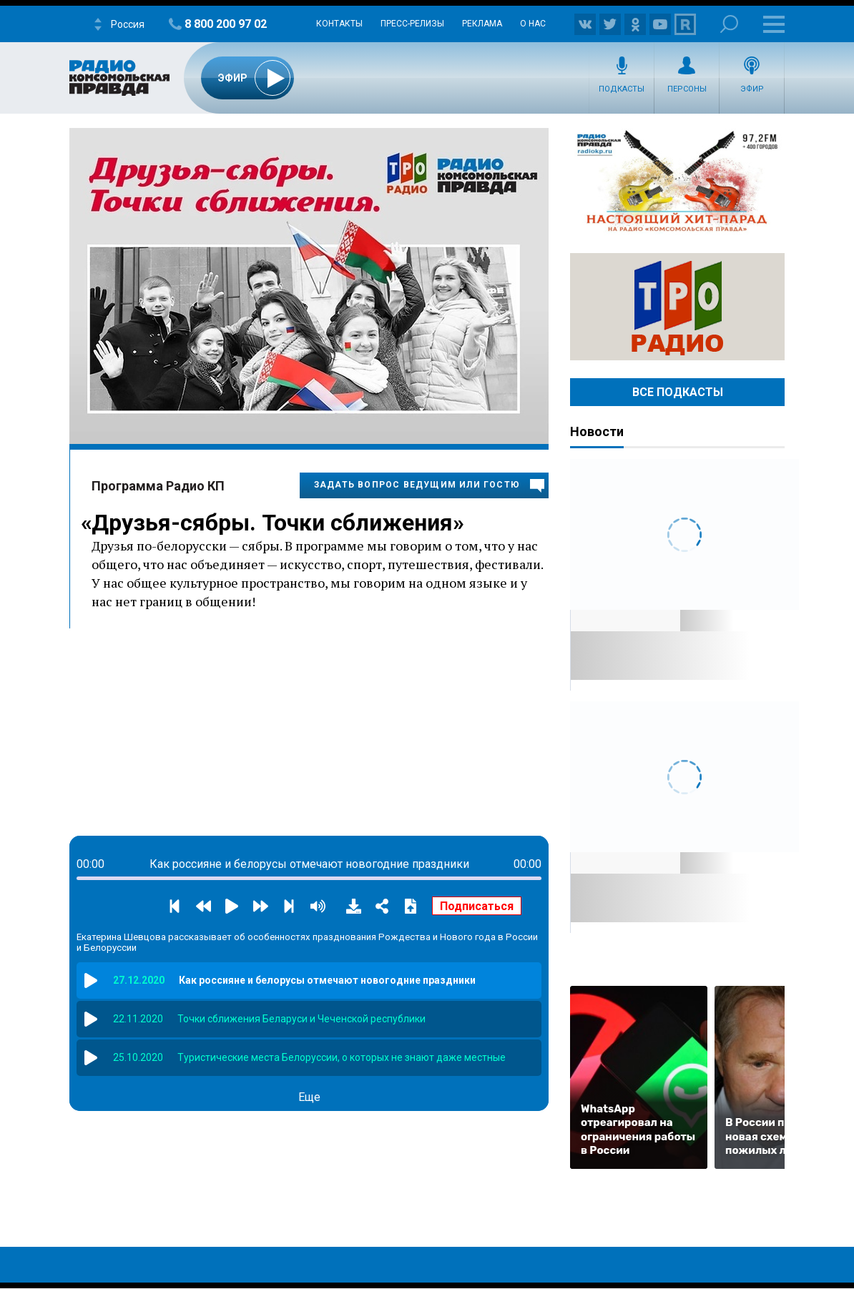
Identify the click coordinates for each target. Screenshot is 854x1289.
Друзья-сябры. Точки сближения (272, 522)
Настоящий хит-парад (677, 181)
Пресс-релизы (412, 24)
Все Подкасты (677, 392)
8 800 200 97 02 (226, 24)
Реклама (482, 24)
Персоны (687, 89)
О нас (533, 24)
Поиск (729, 24)
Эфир (752, 89)
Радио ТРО (677, 306)
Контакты (339, 24)
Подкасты (621, 89)
